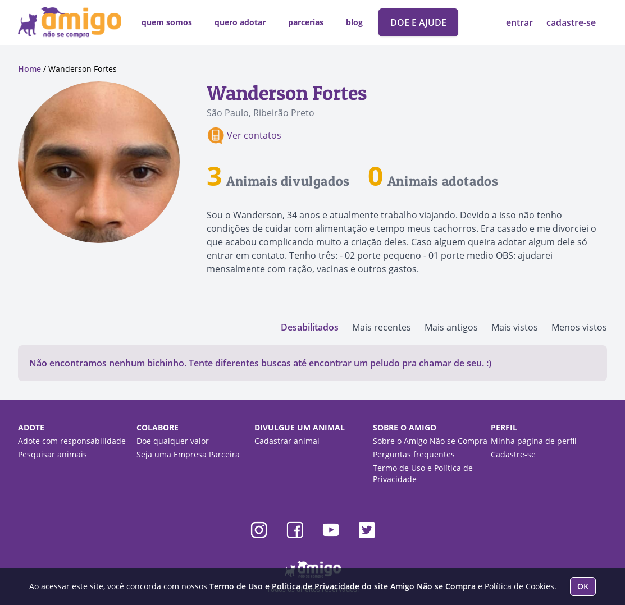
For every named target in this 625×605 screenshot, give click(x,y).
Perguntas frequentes (414, 454)
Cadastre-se (513, 454)
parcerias (305, 22)
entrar (520, 22)
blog (354, 22)
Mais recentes (381, 327)
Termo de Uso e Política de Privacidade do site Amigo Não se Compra (342, 586)
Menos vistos (579, 327)
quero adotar (240, 22)
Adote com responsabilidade (72, 441)
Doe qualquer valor (172, 441)
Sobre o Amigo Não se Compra (430, 441)
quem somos (167, 22)
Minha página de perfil (534, 441)
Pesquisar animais (52, 454)
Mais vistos (514, 327)
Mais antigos (451, 327)
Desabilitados (310, 327)
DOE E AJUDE (418, 22)
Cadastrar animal (287, 441)
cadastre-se (571, 22)
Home (29, 68)
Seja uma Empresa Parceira (188, 454)
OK (582, 586)
